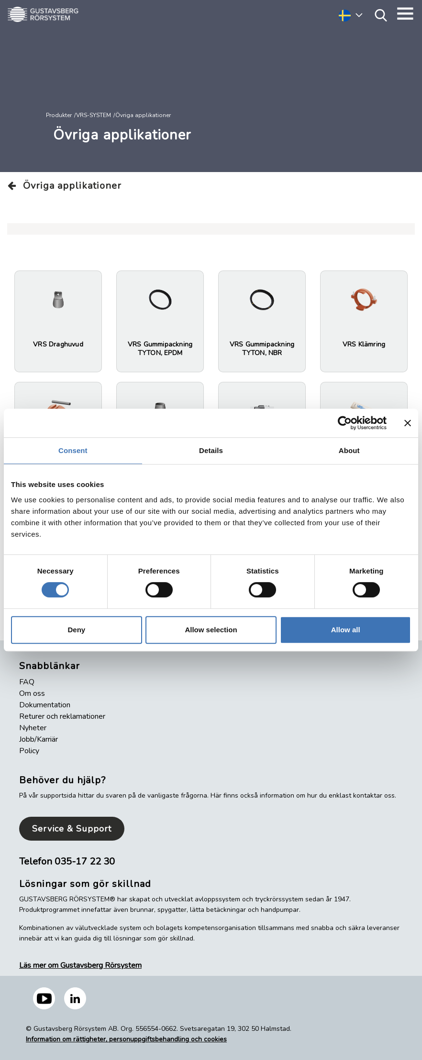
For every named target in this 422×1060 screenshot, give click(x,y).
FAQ (26, 682)
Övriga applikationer (65, 185)
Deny (76, 630)
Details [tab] (211, 450)
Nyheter (32, 728)
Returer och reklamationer (62, 716)
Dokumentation (44, 705)
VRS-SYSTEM (93, 115)
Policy (29, 751)
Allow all (345, 630)
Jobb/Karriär (38, 739)
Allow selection (211, 630)
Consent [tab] (73, 450)
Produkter (59, 115)
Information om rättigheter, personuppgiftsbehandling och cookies (126, 1039)
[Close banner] (407, 423)
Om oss (32, 693)
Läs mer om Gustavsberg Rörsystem (80, 965)
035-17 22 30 (85, 861)
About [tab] (349, 450)
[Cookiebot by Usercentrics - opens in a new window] (345, 423)
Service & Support (71, 828)
